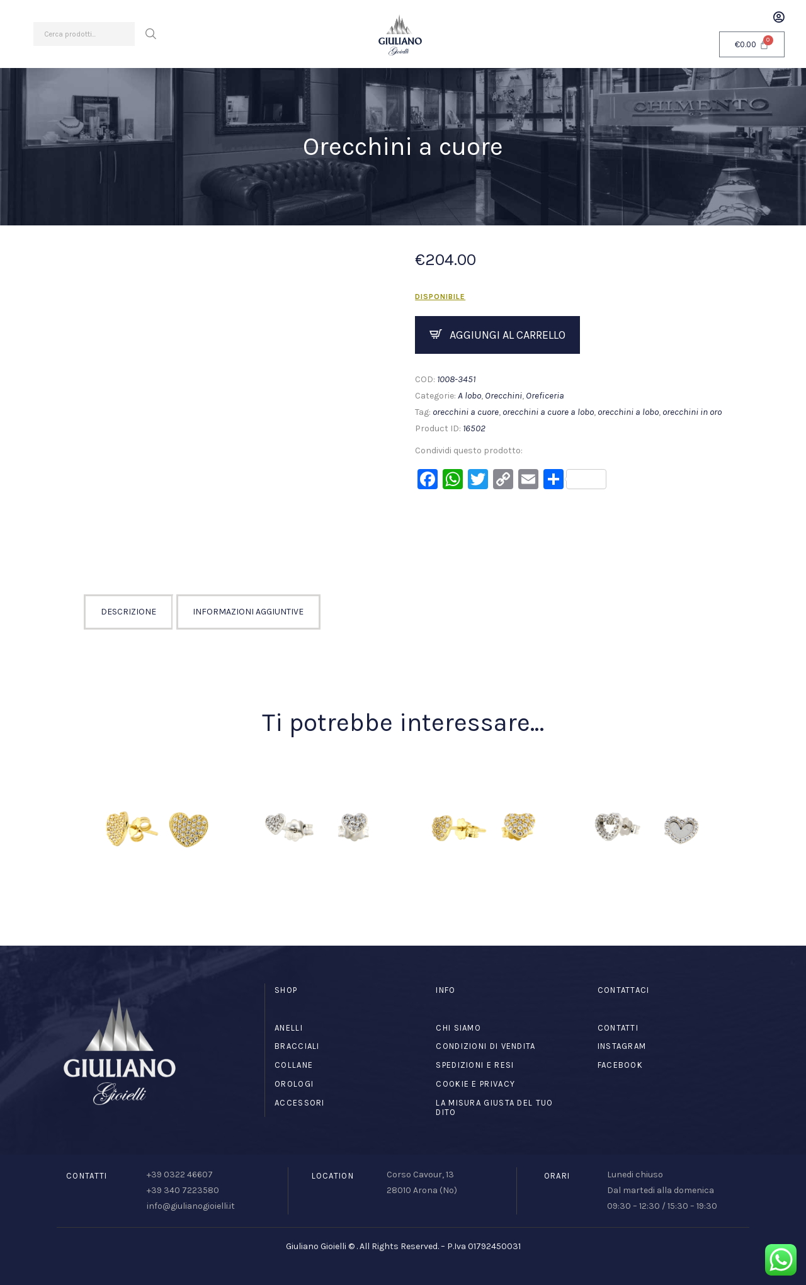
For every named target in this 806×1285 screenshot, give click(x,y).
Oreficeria (545, 395)
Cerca (150, 34)
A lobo (469, 395)
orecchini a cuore (466, 411)
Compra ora (497, 335)
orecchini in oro (692, 411)
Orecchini (503, 395)
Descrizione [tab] (128, 611)
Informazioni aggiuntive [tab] (248, 611)
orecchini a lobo (628, 411)
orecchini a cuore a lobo (548, 411)
